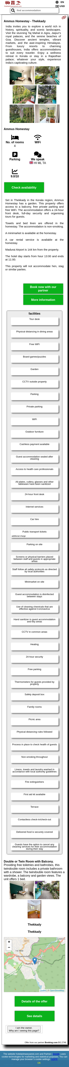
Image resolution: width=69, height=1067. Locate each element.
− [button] (9, 948)
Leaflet (43, 990)
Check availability (24, 187)
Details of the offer (34, 1001)
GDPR (54, 1059)
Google (56, 1054)
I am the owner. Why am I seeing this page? (24, 1029)
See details (34, 1016)
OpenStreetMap (57, 990)
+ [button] (9, 942)
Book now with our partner (43, 288)
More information (43, 299)
